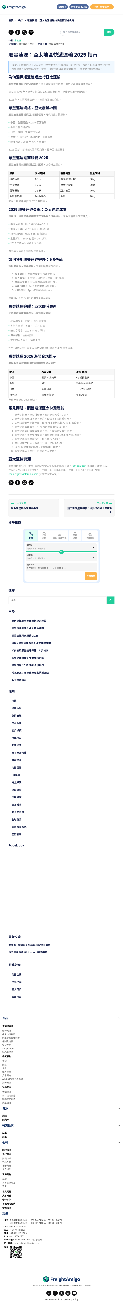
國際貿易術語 (19, 827)
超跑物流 (17, 745)
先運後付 (6, 1102)
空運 (4, 1061)
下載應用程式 (8, 1203)
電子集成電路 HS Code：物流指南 (28, 952)
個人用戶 (17, 989)
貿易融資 (17, 805)
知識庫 (5, 1119)
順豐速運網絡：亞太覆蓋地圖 (28, 628)
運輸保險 (17, 790)
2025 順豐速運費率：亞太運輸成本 (31, 643)
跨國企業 (17, 974)
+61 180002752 (16, 1236)
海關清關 (17, 767)
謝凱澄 (17, 40)
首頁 (11, 20)
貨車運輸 (6, 1075)
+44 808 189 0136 (18, 1233)
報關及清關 (7, 1041)
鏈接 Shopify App (79, 7)
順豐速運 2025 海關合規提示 (28, 665)
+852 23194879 (54, 1220)
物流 (14, 701)
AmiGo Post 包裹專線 (12, 1079)
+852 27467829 (23, 1239)
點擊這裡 (37, 1239)
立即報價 (90, 576)
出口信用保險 (8, 1095)
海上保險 (17, 782)
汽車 (4, 1186)
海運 (4, 1065)
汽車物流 (17, 738)
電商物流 (17, 760)
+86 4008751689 (17, 1226)
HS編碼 (16, 775)
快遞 (4, 1068)
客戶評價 (17, 730)
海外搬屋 (62, 7)
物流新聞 (17, 723)
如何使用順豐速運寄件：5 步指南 (30, 650)
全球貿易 (17, 819)
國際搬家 (17, 834)
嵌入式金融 (18, 812)
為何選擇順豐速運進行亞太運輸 (29, 621)
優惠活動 (17, 708)
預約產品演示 (101, 6)
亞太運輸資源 (19, 680)
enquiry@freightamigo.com (23, 474)
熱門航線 (17, 715)
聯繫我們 (6, 1207)
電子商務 (6, 1165)
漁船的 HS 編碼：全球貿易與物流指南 (29, 945)
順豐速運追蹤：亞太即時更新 (28, 658)
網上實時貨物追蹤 (11, 1038)
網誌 (20, 20)
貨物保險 (6, 1092)
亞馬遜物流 (7, 1052)
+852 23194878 (54, 1223)
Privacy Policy (71, 1299)
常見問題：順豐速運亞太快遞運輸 (30, 673)
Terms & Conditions (54, 1299)
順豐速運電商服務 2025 (25, 635)
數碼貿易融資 (8, 1099)
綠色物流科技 (8, 1034)
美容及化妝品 (8, 1183)
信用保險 (17, 797)
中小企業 (17, 982)
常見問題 (6, 1191)
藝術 (4, 1179)
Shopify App (8, 1048)
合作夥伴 (6, 1199)
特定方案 (6, 1045)
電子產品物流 (19, 753)
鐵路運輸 (6, 1072)
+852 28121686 (37, 1223)
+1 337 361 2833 (17, 1230)
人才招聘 (6, 1195)
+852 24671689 (37, 1220)
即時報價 (6, 1030)
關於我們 (6, 1149)
